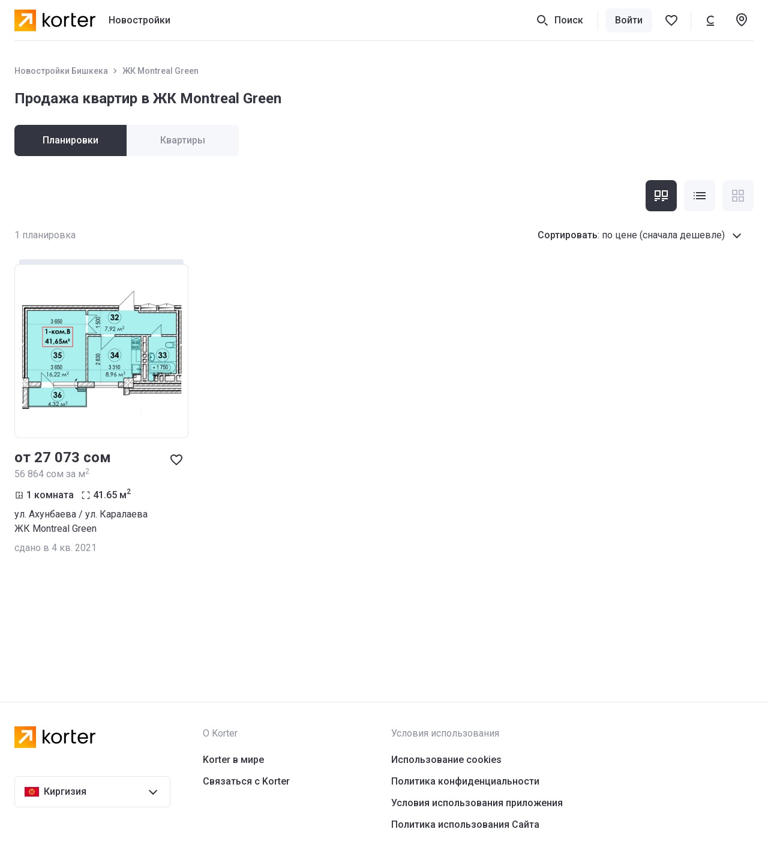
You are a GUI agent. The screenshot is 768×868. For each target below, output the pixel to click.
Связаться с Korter (246, 781)
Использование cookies (446, 759)
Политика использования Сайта (465, 824)
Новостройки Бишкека (61, 71)
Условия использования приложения (477, 803)
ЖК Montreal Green (160, 71)
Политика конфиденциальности (465, 781)
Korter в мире (233, 759)
